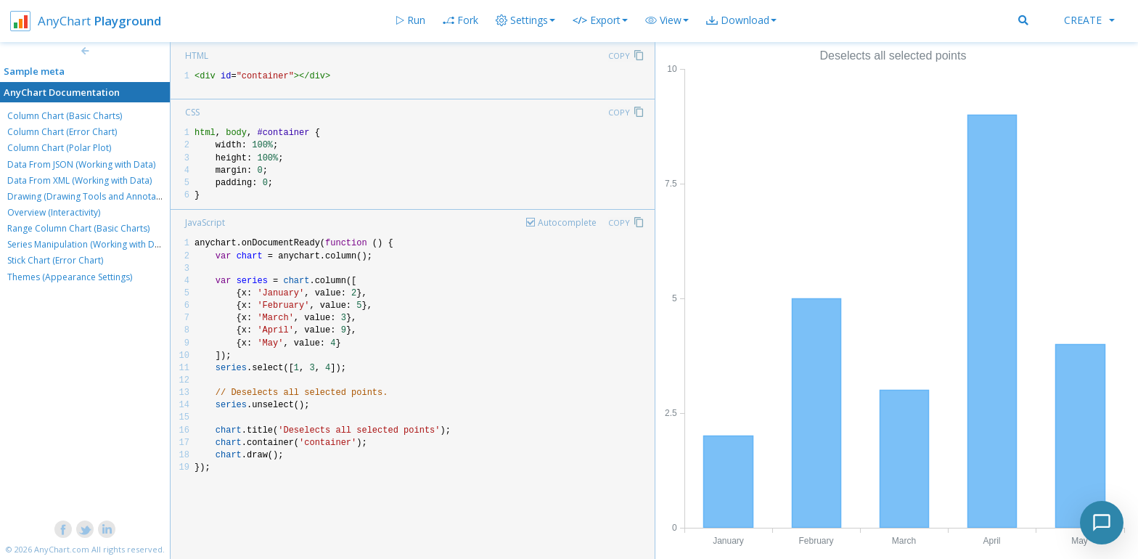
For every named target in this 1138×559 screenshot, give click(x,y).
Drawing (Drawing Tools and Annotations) (93, 196)
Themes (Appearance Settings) (69, 277)
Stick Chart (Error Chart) (55, 260)
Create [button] (1089, 20)
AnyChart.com (61, 549)
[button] (666, 20)
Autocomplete (567, 222)
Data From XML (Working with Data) (79, 180)
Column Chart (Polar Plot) (59, 148)
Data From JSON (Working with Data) (81, 164)
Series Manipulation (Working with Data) (88, 244)
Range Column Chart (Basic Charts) (78, 228)
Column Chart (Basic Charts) (64, 116)
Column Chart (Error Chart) (62, 132)
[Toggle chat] (1101, 522)
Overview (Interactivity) (53, 212)
